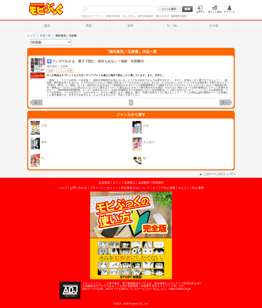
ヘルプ (63, 187)
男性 (89, 25)
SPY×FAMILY (146, 16)
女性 (130, 25)
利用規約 (158, 182)
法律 (50, 70)
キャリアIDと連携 (163, 187)
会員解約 (144, 182)
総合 (47, 25)
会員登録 (104, 182)
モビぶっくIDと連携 (191, 187)
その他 (213, 25)
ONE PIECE (113, 16)
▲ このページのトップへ (217, 174)
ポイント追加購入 (124, 182)
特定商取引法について (135, 187)
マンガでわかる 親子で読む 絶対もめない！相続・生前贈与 (98, 61)
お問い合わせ (78, 187)
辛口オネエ (162, 16)
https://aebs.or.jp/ (180, 288)
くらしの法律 (64, 70)
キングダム (129, 16)
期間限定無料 (179, 16)
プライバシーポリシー (104, 187)
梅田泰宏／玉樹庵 (57, 66)
